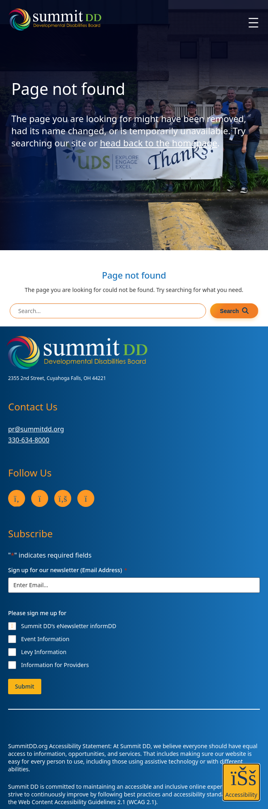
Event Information (45, 639)
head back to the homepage (158, 143)
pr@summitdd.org (36, 429)
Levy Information (43, 652)
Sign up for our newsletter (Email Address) (67, 570)
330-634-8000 (28, 440)
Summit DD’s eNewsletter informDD (68, 626)
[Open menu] (253, 23)
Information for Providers (55, 665)
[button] (241, 782)
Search (229, 311)
